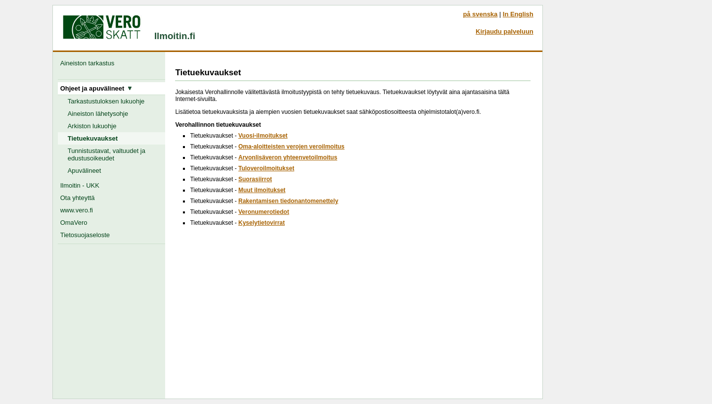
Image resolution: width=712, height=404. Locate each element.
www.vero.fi (76, 210)
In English (518, 14)
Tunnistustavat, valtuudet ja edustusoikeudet (106, 154)
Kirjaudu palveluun (505, 31)
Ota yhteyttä (77, 198)
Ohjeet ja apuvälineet (96, 88)
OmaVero (74, 222)
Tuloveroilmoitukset (266, 168)
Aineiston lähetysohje (98, 113)
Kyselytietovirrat (261, 222)
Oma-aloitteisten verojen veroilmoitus (291, 146)
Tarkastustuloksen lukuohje (106, 101)
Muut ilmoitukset (261, 190)
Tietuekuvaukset (93, 138)
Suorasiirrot (255, 179)
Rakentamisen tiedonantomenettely (288, 201)
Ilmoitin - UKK (79, 185)
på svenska (480, 14)
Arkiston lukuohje (92, 126)
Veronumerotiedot (263, 211)
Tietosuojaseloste (85, 235)
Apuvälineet (84, 170)
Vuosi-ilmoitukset (263, 135)
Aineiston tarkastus (89, 63)
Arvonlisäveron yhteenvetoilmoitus (287, 157)
